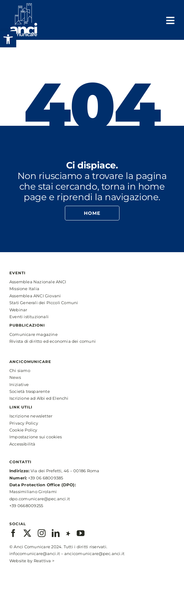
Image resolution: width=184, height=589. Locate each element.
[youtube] (81, 533)
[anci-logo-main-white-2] (23, 5)
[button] (8, 39)
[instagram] (42, 533)
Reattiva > (44, 560)
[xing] (68, 533)
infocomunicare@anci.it (34, 553)
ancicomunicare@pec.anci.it (94, 553)
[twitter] (27, 533)
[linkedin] (56, 533)
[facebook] (13, 533)
